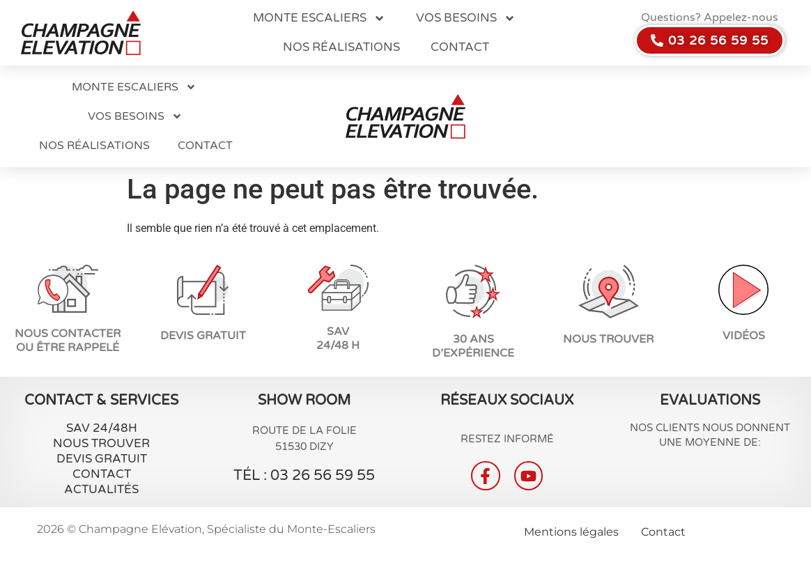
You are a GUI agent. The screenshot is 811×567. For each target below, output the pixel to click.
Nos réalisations (341, 47)
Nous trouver (608, 339)
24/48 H (338, 345)
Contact (460, 47)
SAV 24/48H (101, 428)
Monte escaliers (319, 18)
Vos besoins (466, 18)
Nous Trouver (101, 443)
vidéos (744, 336)
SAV (338, 332)
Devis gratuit (101, 458)
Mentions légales (571, 531)
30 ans (473, 339)
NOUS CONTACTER (68, 334)
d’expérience (473, 353)
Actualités (101, 489)
